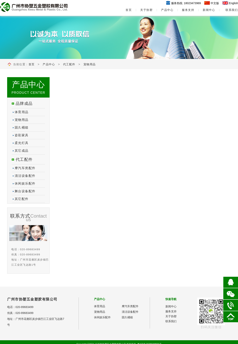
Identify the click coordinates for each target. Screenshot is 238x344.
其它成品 (22, 150)
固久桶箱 (22, 127)
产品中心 (167, 9)
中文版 (215, 3)
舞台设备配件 (25, 191)
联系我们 (232, 9)
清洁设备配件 (25, 175)
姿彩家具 (22, 135)
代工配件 (69, 64)
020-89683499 (24, 307)
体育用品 (22, 112)
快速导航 (171, 299)
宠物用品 (89, 64)
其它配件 (22, 199)
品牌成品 (24, 103)
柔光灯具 (22, 143)
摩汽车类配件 (25, 168)
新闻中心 (209, 9)
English (233, 3)
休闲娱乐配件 (25, 183)
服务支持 (188, 9)
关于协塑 (146, 9)
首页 (125, 9)
